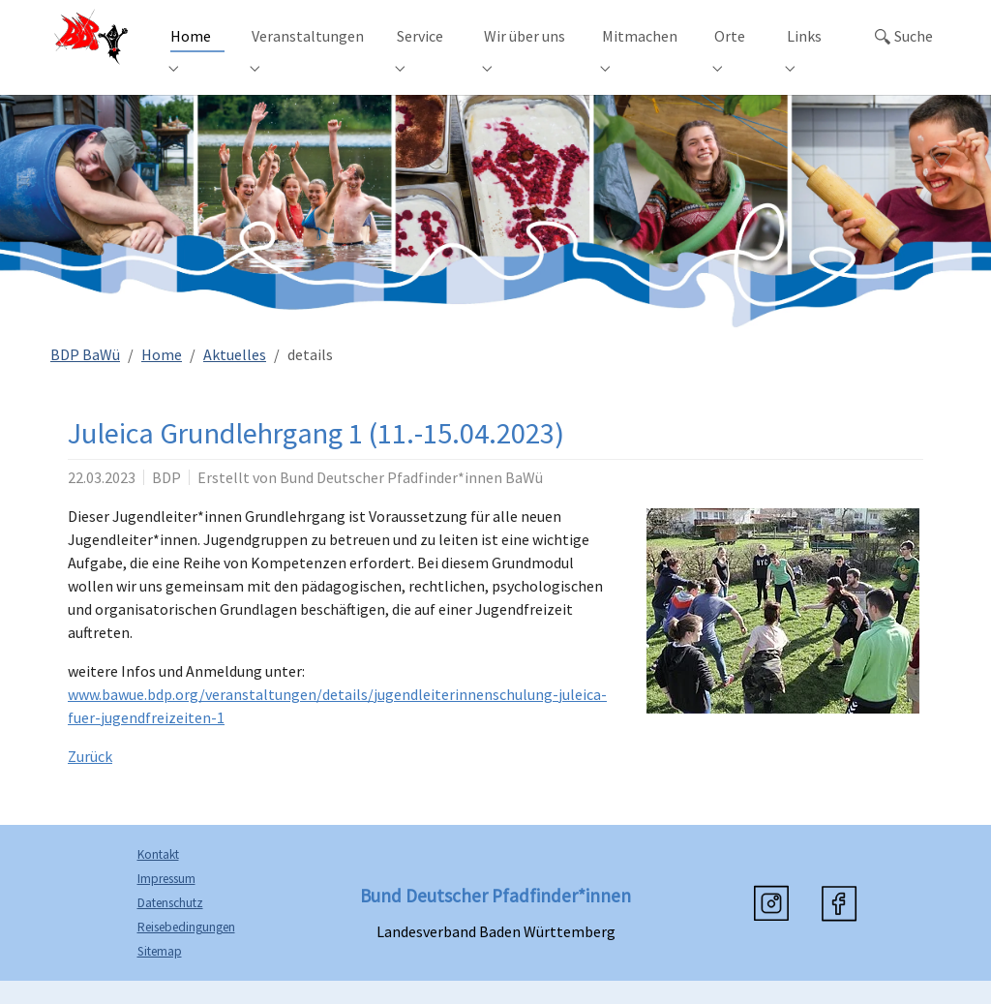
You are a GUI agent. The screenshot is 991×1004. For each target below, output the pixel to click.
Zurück (90, 779)
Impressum (166, 902)
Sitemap (159, 974)
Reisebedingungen (186, 950)
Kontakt (158, 877)
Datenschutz (170, 926)
